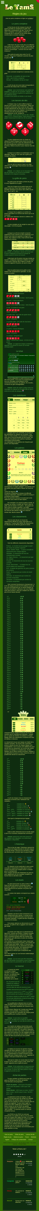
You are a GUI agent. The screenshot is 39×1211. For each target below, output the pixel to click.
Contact (30, 1139)
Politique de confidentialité (19, 1139)
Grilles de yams (19, 1134)
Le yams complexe (19, 24)
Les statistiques (19, 395)
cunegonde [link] (10, 1181)
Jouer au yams (9, 1134)
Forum (27, 1137)
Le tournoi (19, 966)
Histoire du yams (18, 1137)
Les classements (19, 517)
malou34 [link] (9, 1200)
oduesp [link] (9, 1191)
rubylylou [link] (10, 1161)
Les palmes (19, 448)
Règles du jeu (7, 1137)
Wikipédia (8, 955)
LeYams (30, 18)
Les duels (19, 880)
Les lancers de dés (19, 100)
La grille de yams (19, 178)
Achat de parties (19, 1075)
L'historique (19, 844)
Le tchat (19, 351)
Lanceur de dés (30, 1134)
